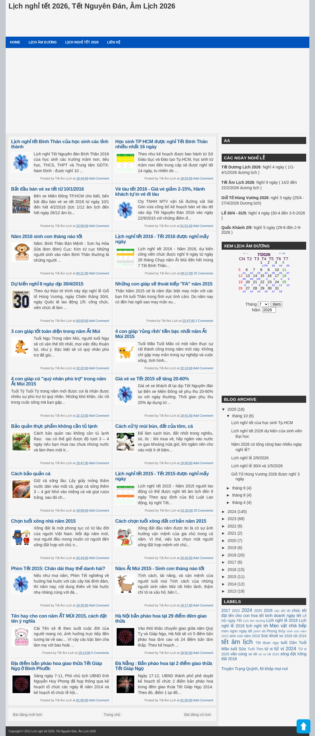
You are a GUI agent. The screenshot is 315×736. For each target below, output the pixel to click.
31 (278, 290)
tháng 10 (240, 416)
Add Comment (99, 178)
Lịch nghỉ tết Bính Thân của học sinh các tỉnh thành (59, 144)
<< (244, 253)
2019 (233, 547)
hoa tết (257, 615)
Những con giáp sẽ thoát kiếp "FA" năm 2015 (164, 284)
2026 (268, 610)
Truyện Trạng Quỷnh (239, 668)
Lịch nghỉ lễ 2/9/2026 (249, 458)
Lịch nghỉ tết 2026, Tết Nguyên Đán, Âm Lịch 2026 (92, 6)
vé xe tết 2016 (269, 654)
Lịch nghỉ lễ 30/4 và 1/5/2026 (257, 466)
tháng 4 (239, 502)
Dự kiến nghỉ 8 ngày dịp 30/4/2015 (47, 284)
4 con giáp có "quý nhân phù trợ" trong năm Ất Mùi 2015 (58, 381)
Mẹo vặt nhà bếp (288, 625)
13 (249, 277)
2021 (233, 533)
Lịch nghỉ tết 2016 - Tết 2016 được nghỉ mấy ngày (162, 239)
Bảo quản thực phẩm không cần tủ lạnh (54, 426)
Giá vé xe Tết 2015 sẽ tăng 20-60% (152, 378)
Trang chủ (112, 714)
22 (264, 283)
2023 (233, 518)
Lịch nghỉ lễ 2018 (281, 620)
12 (242, 277)
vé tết (252, 654)
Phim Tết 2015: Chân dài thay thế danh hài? (58, 568)
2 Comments (204, 320)
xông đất (288, 654)
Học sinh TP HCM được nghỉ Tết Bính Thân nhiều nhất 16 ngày (161, 144)
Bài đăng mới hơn (27, 714)
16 (271, 277)
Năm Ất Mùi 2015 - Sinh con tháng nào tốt (159, 568)
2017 (233, 562)
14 (256, 277)
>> (283, 253)
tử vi (269, 649)
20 (249, 283)
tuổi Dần (289, 642)
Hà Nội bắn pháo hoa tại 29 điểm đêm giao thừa (161, 618)
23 (271, 283)
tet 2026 (285, 636)
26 (242, 290)
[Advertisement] (157, 90)
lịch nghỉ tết (257, 626)
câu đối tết (282, 610)
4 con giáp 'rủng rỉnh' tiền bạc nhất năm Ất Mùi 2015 (161, 334)
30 (271, 290)
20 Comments (203, 510)
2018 (233, 555)
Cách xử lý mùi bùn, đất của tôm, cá (154, 426)
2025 (233, 409)
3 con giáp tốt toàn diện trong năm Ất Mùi (55, 331)
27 (249, 290)
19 (242, 283)
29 (264, 290)
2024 (233, 511)
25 (285, 283)
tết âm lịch (237, 641)
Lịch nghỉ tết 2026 (82, 42)
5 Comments (100, 652)
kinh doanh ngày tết (283, 615)
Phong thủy (275, 631)
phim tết (259, 631)
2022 (233, 526)
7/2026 (263, 254)
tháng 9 (239, 488)
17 (278, 277)
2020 (233, 540)
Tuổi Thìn (255, 649)
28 (256, 290)
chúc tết (299, 610)
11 (285, 271)
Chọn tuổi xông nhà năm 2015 (43, 521)
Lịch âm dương (43, 42)
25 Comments (203, 273)
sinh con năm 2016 (244, 636)
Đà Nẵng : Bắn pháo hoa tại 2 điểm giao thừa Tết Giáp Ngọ (163, 666)
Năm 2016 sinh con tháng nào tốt (46, 236)
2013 (233, 591)
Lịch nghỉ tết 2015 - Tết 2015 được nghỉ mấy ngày (162, 476)
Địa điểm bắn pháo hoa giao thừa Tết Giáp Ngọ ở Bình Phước (56, 666)
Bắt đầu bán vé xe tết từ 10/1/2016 (47, 189)
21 (256, 283)
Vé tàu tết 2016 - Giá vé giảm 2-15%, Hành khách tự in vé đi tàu (160, 191)
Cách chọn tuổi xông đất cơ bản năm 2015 (160, 521)
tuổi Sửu (238, 649)
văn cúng (238, 654)
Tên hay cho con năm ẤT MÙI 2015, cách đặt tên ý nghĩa (59, 618)
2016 (233, 569)
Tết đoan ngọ (267, 643)
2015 (233, 576)
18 (285, 277)
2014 (233, 584)
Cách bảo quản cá (31, 473)
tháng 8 (239, 495)
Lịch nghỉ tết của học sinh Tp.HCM (262, 422)
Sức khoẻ (269, 635)
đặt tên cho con (235, 615)
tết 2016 (299, 636)
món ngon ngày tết (236, 631)
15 (264, 277)
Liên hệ (113, 42)
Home (15, 42)
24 (278, 283)
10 (278, 271)
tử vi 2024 (285, 648)
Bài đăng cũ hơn (197, 714)
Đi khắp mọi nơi (274, 668)
